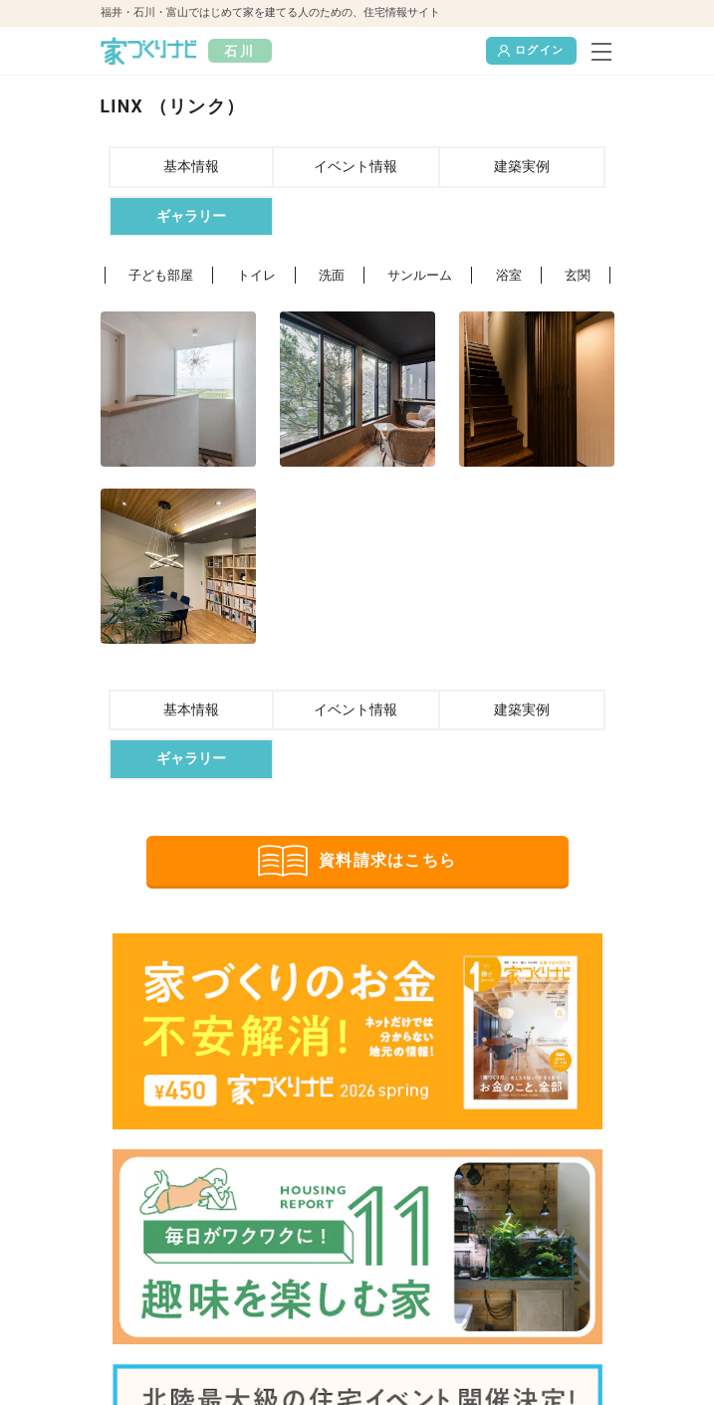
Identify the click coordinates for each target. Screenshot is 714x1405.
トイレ (256, 275)
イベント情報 (355, 166)
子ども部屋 (160, 275)
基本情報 (191, 166)
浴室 (509, 275)
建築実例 (522, 166)
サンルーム (419, 275)
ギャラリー (191, 216)
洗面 (332, 275)
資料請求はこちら (357, 861)
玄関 (578, 275)
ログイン (531, 51)
